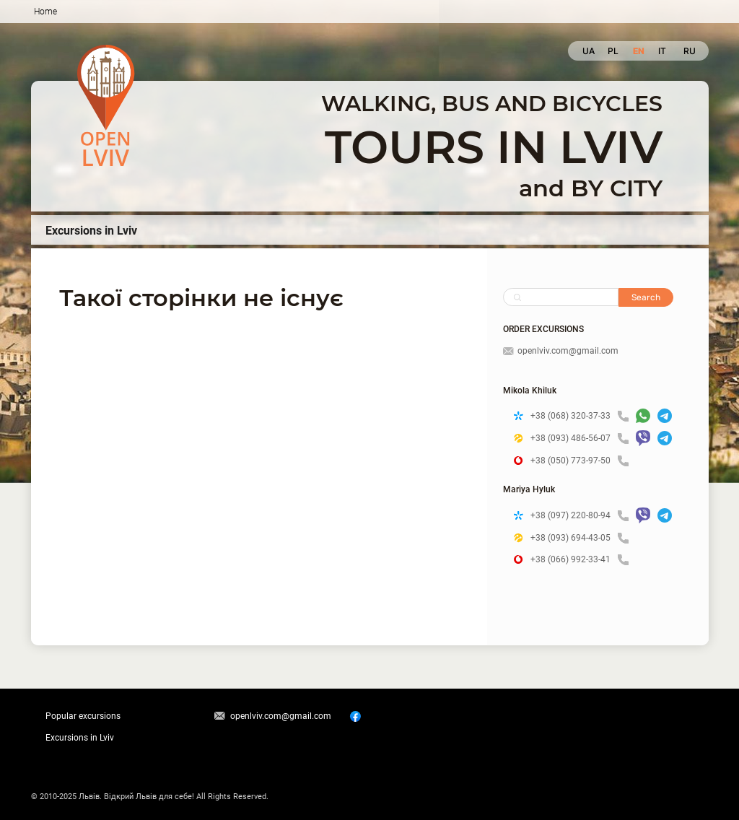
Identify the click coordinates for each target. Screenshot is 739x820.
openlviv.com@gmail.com (560, 351)
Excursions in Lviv (91, 230)
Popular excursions (83, 716)
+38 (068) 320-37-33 (579, 416)
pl (613, 50)
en (638, 50)
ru (688, 50)
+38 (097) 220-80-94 (579, 515)
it (662, 50)
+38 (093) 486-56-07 (579, 438)
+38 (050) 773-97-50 (579, 460)
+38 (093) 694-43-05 (579, 538)
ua (587, 50)
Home (45, 11)
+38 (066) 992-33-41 (579, 559)
